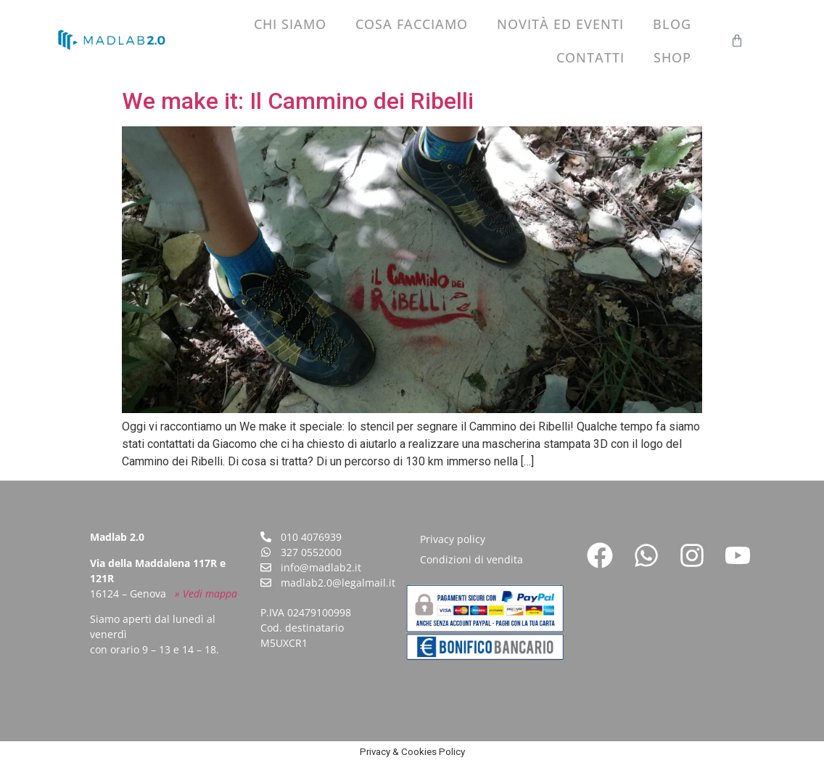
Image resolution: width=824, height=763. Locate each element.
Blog (672, 24)
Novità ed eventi (560, 24)
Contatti (590, 57)
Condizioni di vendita (471, 559)
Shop (672, 57)
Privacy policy (452, 539)
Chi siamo (290, 24)
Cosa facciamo (411, 24)
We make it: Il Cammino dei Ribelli (298, 101)
